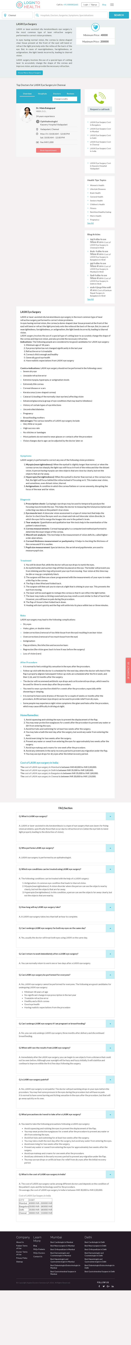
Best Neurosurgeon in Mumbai (62, 1300)
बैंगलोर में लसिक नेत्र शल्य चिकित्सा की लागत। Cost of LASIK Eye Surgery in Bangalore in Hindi (100, 310)
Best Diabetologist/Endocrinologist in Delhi (99, 1321)
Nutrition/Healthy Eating (100, 266)
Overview (27, 148)
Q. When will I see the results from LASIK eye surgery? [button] (67, 1102)
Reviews (70, 148)
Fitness (93, 263)
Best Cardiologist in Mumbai (61, 1297)
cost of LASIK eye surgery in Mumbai (41, 821)
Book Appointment (48, 205)
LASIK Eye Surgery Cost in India (100, 204)
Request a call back (100, 164)
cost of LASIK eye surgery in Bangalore (42, 827)
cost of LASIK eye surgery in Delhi (40, 824)
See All (90, 277)
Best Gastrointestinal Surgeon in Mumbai (63, 1327)
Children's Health (97, 259)
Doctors (57, 148)
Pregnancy (94, 274)
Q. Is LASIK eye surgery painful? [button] (67, 1134)
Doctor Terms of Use (21, 1307)
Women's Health (97, 240)
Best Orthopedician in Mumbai (62, 1304)
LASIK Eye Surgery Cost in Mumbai (100, 184)
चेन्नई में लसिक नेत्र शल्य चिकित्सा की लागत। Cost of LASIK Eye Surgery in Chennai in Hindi (100, 298)
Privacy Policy (21, 1313)
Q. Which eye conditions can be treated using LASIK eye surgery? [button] (67, 924)
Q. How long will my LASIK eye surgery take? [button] (67, 962)
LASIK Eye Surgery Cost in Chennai (100, 197)
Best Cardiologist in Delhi (95, 1297)
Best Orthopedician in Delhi (96, 1304)
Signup (94, 4)
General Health (96, 251)
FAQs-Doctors (39, 1307)
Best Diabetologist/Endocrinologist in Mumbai (65, 1321)
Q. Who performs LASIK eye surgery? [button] (67, 902)
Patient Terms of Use (21, 1301)
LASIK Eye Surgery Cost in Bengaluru (100, 178)
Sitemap (19, 1316)
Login (86, 4)
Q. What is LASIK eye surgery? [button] (67, 871)
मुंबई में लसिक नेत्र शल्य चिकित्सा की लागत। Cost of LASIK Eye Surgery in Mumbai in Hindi (100, 322)
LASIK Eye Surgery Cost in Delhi (100, 191)
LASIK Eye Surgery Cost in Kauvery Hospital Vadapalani (100, 220)
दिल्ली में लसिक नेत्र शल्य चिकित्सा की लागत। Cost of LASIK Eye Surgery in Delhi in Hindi (100, 334)
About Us (20, 1297)
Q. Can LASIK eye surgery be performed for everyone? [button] (67, 1029)
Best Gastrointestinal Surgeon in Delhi (100, 1326)
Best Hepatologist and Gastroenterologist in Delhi (95, 1315)
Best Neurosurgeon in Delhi (95, 1300)
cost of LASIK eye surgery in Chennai (41, 831)
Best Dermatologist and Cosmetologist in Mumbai (60, 1308)
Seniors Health (96, 255)
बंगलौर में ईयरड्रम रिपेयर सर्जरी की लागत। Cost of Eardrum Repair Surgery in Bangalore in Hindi (101, 346)
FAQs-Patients (39, 1304)
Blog (104, 4)
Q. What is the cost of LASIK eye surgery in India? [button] (67, 1229)
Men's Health (95, 270)
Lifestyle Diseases (98, 244)
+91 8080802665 (70, 4)
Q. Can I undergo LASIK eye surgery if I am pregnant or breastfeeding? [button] (67, 1078)
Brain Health (95, 247)
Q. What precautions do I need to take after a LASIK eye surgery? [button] (67, 1169)
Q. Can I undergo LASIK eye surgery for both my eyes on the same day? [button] (67, 983)
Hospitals (42, 148)
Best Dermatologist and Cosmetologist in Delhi (94, 1308)
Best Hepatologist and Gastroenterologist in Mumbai (62, 1315)
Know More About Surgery (29, 127)
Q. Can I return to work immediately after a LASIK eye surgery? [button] (67, 1008)
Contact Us (37, 1311)
